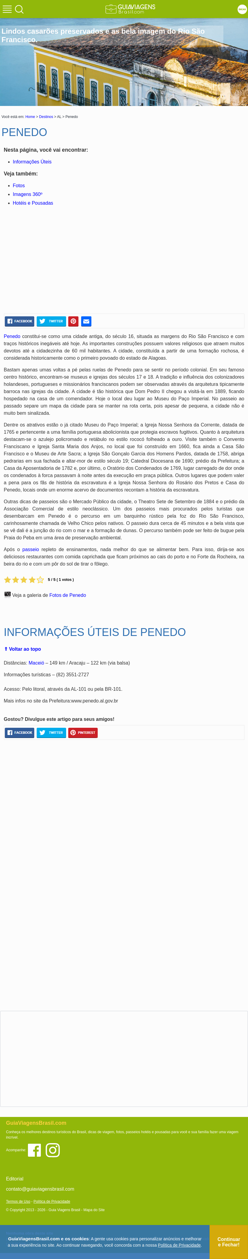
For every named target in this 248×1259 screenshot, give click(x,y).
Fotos (19, 185)
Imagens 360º (27, 194)
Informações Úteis (32, 161)
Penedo (12, 336)
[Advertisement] (61, 261)
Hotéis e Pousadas (33, 203)
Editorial (14, 1178)
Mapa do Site (94, 1210)
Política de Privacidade (51, 1201)
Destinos (46, 117)
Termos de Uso (18, 1201)
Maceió (36, 662)
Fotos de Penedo (67, 595)
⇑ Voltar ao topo (22, 649)
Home (30, 117)
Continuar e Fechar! (228, 1242)
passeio (30, 549)
